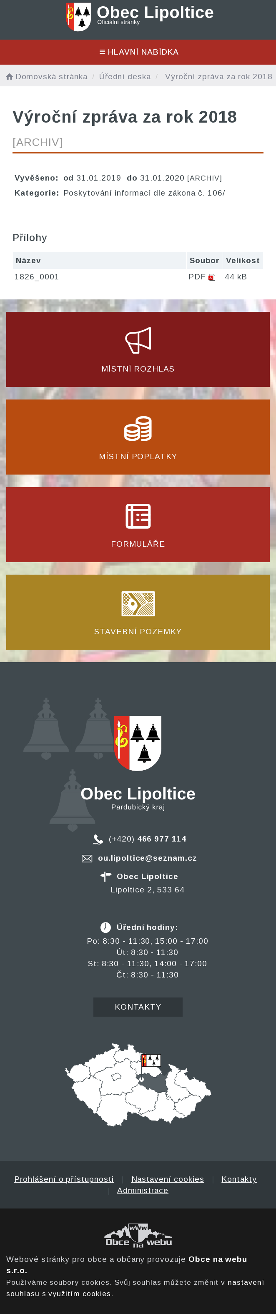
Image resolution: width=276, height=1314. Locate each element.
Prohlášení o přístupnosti (64, 1179)
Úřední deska (125, 76)
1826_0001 (37, 276)
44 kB (236, 276)
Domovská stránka (46, 76)
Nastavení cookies (167, 1179)
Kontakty (138, 1006)
